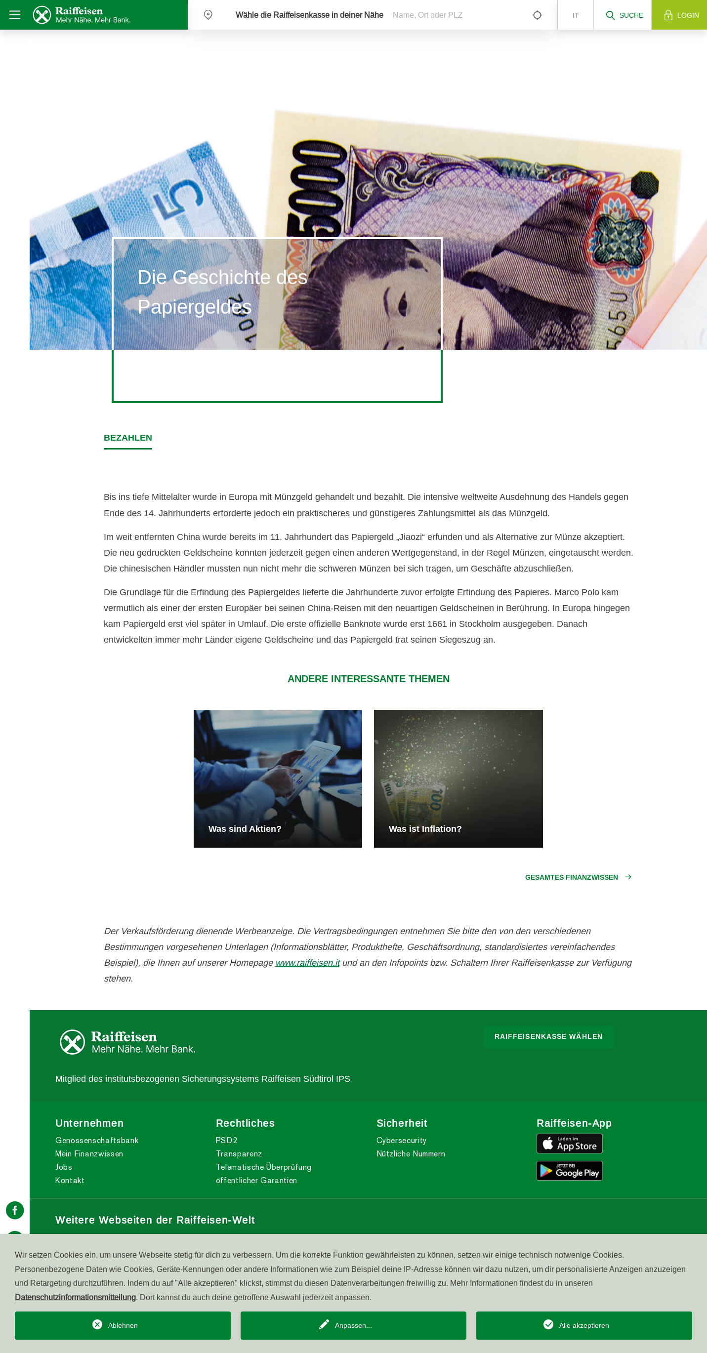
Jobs (64, 1167)
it (576, 15)
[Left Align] (537, 15)
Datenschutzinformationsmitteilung (75, 1297)
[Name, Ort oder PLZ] (454, 15)
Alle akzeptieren (584, 1325)
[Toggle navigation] (15, 15)
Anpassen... (353, 1325)
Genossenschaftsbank (96, 1140)
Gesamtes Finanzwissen (571, 877)
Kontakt (69, 1180)
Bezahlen (128, 437)
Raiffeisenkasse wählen (549, 1036)
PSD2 (227, 1140)
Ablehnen (123, 1325)
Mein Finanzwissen (89, 1153)
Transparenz (239, 1153)
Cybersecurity (401, 1140)
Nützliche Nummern (411, 1153)
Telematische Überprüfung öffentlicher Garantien (264, 1173)
